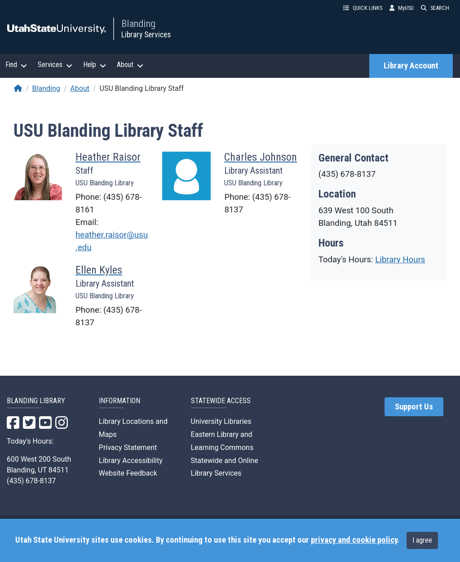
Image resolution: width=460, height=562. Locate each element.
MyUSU (401, 7)
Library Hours (400, 260)
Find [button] (16, 64)
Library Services (146, 34)
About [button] (130, 64)
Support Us (414, 407)
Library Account (411, 66)
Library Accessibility (131, 460)
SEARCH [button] (435, 7)
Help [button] (94, 64)
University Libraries (221, 421)
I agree (422, 540)
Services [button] (55, 64)
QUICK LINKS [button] (362, 7)
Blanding (138, 23)
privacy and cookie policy (354, 540)
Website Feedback (128, 473)
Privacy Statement (128, 447)
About (79, 88)
